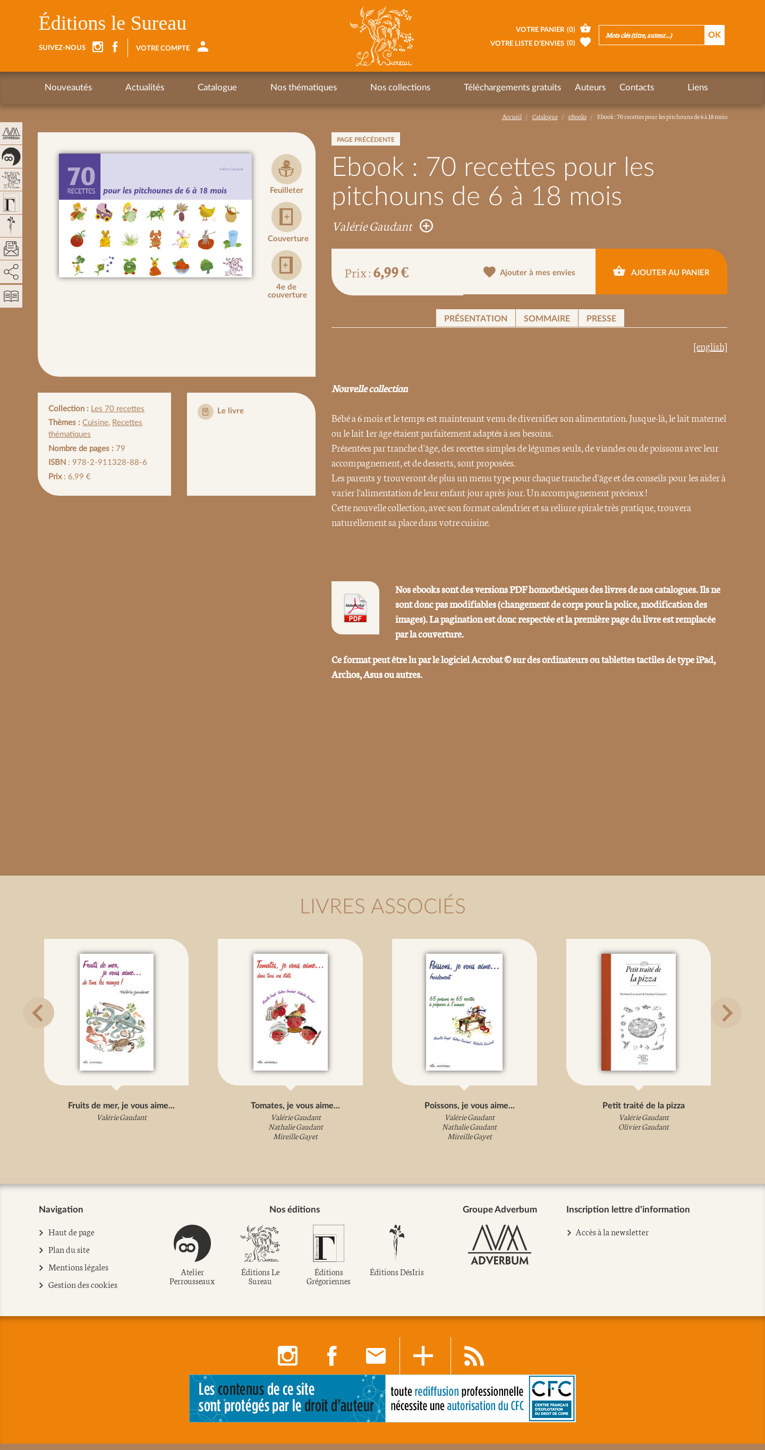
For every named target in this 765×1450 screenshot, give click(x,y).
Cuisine (95, 423)
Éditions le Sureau (113, 23)
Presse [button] (601, 319)
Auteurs (492, 87)
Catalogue (178, 87)
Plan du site (69, 1256)
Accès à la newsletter (612, 1238)
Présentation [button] (475, 319)
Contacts (538, 87)
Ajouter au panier (661, 271)
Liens (580, 87)
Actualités (125, 87)
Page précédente (366, 140)
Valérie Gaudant (382, 225)
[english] (710, 346)
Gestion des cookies (83, 1291)
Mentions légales (78, 1274)
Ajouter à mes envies (529, 273)
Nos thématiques (244, 87)
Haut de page (72, 1239)
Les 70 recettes (117, 409)
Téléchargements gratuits (414, 87)
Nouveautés (68, 87)
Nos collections (322, 87)
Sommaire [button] (547, 319)
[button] (52, 1038)
